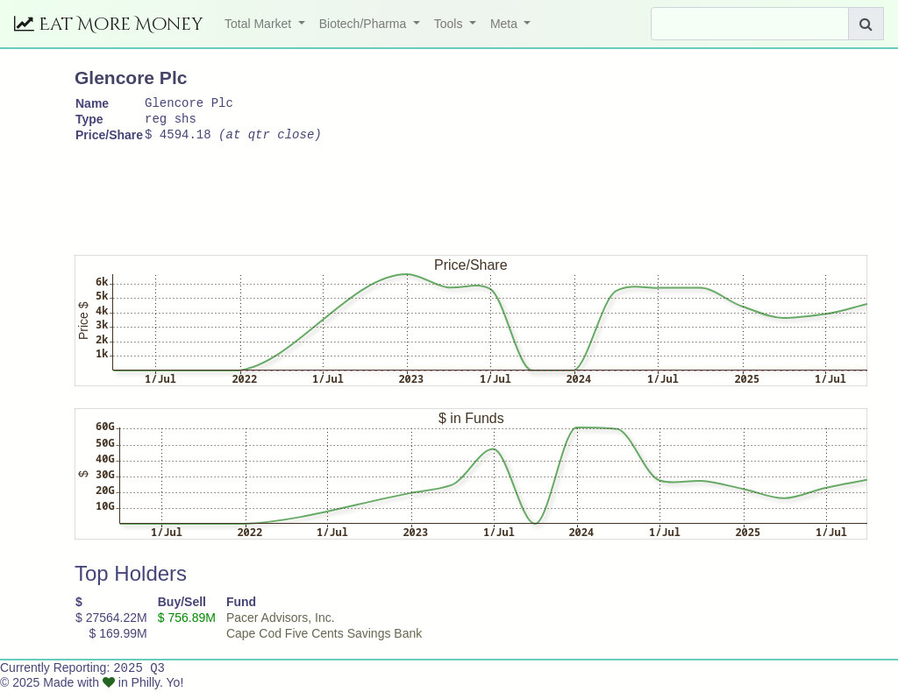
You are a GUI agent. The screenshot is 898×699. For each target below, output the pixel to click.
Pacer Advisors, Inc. (280, 625)
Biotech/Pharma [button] (364, 24)
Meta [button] (505, 24)
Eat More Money (108, 24)
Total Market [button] (259, 24)
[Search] (750, 23)
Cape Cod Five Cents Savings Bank (324, 641)
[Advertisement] (394, 198)
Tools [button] (450, 24)
